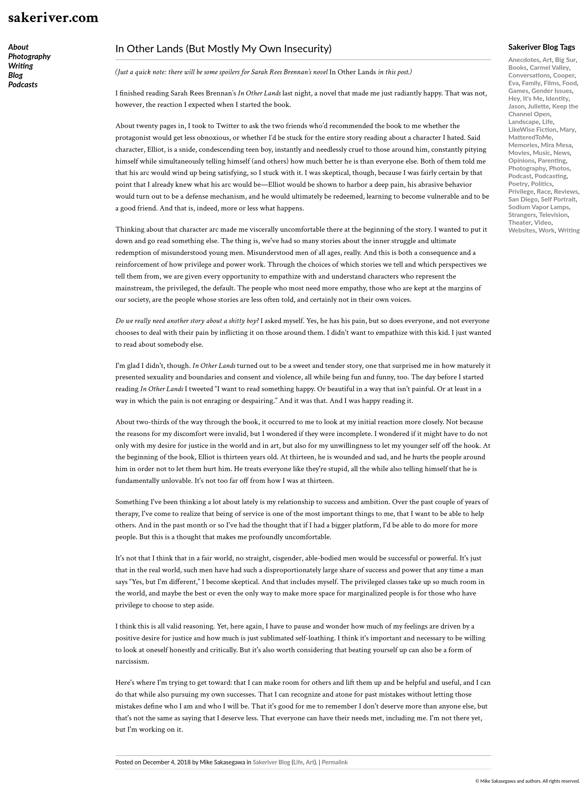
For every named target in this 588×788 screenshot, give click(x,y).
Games (518, 90)
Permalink (335, 762)
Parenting (552, 160)
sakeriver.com (53, 17)
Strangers (522, 214)
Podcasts (23, 84)
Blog (15, 75)
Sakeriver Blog (271, 762)
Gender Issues (551, 90)
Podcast (520, 175)
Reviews (566, 191)
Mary (567, 129)
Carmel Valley (549, 67)
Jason (516, 106)
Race (543, 191)
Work (547, 230)
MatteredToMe (530, 137)
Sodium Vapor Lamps (538, 206)
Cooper (563, 75)
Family (531, 82)
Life (298, 762)
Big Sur (565, 59)
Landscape (523, 121)
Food (569, 82)
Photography (29, 56)
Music (541, 152)
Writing (20, 65)
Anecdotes (523, 59)
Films (551, 82)
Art (310, 762)
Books (517, 67)
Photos (559, 168)
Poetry (518, 183)
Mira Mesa (556, 144)
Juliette (538, 106)
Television (553, 214)
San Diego (523, 199)
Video (542, 222)
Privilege (521, 191)
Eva (513, 82)
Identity (557, 98)
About (18, 46)
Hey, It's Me (525, 98)
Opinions (521, 160)
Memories (523, 144)
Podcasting (550, 175)
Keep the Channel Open (543, 109)
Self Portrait (558, 199)
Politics (541, 183)
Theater (519, 222)
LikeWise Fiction (532, 129)
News (561, 152)
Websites (521, 230)
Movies (519, 152)
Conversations (529, 75)
